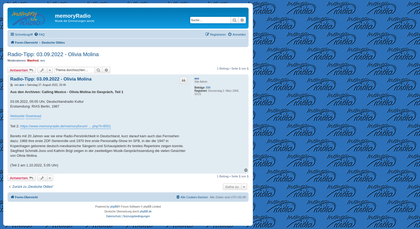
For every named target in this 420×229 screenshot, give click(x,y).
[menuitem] (39, 34)
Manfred (33, 60)
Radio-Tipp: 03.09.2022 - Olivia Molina (53, 54)
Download (33, 116)
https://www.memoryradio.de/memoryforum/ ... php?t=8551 (65, 126)
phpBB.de (146, 211)
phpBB (114, 206)
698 (208, 87)
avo (42, 60)
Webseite (17, 116)
